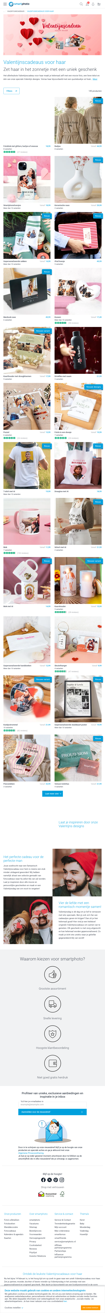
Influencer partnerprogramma (63, 1255)
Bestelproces (35, 1230)
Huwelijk (84, 1234)
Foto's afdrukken (11, 1219)
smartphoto (34, 1219)
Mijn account (60, 1226)
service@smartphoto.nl (65, 1241)
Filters (9, 91)
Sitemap (33, 1226)
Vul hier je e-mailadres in (32, 1101)
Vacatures (34, 1223)
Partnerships (60, 1250)
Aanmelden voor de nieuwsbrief (35, 1111)
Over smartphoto (38, 1213)
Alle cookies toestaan (90, 1308)
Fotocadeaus (10, 1230)
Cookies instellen (14, 1307)
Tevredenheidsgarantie (65, 1223)
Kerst (82, 1219)
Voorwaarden (35, 1234)
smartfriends (60, 1237)
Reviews (33, 1248)
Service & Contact (63, 1219)
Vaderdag (84, 1230)
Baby (82, 1223)
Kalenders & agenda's (13, 1234)
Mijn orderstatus (62, 1230)
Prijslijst (33, 1252)
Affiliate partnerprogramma (63, 1246)
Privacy (32, 1241)
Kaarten (7, 1237)
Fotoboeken (9, 1223)
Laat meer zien (52, 793)
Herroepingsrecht (37, 1237)
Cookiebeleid (35, 1245)
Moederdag (85, 1226)
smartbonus (60, 1234)
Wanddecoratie (11, 1226)
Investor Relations (37, 1255)
